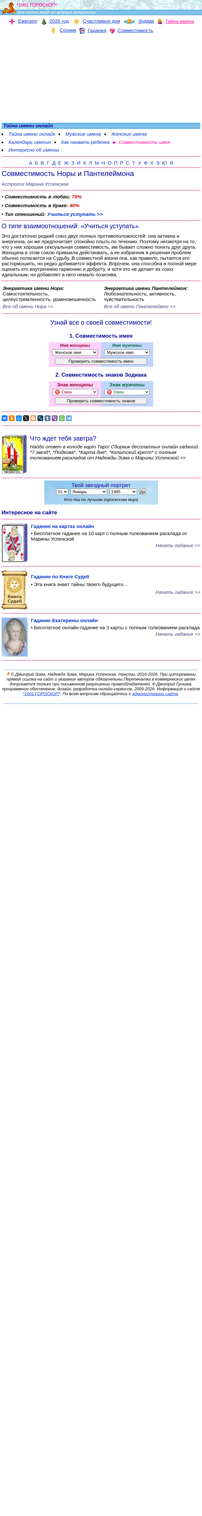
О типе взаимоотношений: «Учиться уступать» (70, 226)
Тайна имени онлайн (31, 134)
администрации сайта (155, 693)
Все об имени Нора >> (28, 306)
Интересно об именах (34, 150)
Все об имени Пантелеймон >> (140, 306)
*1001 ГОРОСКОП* (41, 693)
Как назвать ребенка (85, 142)
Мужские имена (83, 134)
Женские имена (129, 134)
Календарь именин (29, 142)
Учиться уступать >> (74, 214)
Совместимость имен (144, 142)
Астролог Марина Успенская (35, 184)
